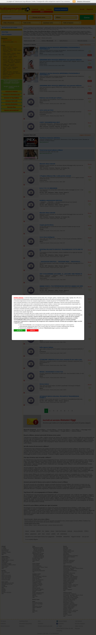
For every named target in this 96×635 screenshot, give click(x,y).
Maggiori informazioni (83, 1)
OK (74, 1)
